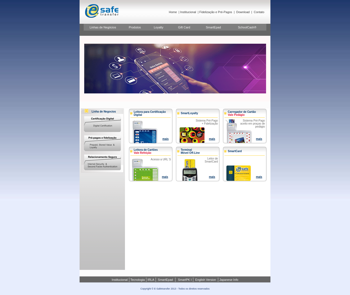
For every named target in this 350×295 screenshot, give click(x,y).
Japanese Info (228, 279)
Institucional (188, 12)
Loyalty (158, 27)
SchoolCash (246, 27)
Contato (259, 12)
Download (243, 12)
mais (165, 138)
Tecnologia (137, 279)
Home (173, 12)
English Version (206, 279)
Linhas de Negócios (103, 27)
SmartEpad (213, 27)
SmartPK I (185, 279)
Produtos (135, 27)
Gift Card (184, 27)
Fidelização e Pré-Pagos (215, 12)
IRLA (150, 279)
